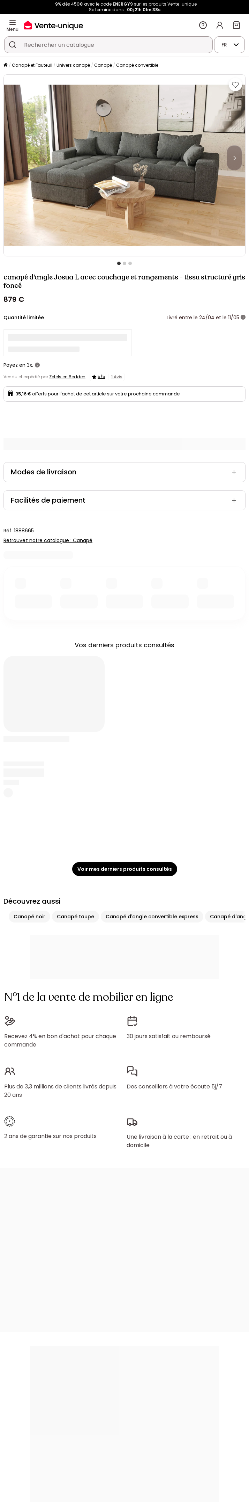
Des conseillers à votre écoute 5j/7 (174, 1086)
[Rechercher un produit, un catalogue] (12, 44)
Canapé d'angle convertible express (152, 916)
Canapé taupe (75, 916)
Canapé (103, 65)
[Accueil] (5, 65)
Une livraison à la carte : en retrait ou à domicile (179, 1141)
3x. (30, 365)
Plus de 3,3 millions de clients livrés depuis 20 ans (60, 1090)
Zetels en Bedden (67, 377)
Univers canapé (73, 65)
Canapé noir (29, 916)
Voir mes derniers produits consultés (124, 869)
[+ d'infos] (243, 317)
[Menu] (12, 22)
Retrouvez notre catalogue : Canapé (47, 540)
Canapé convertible (137, 65)
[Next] (234, 157)
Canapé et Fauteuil (32, 65)
